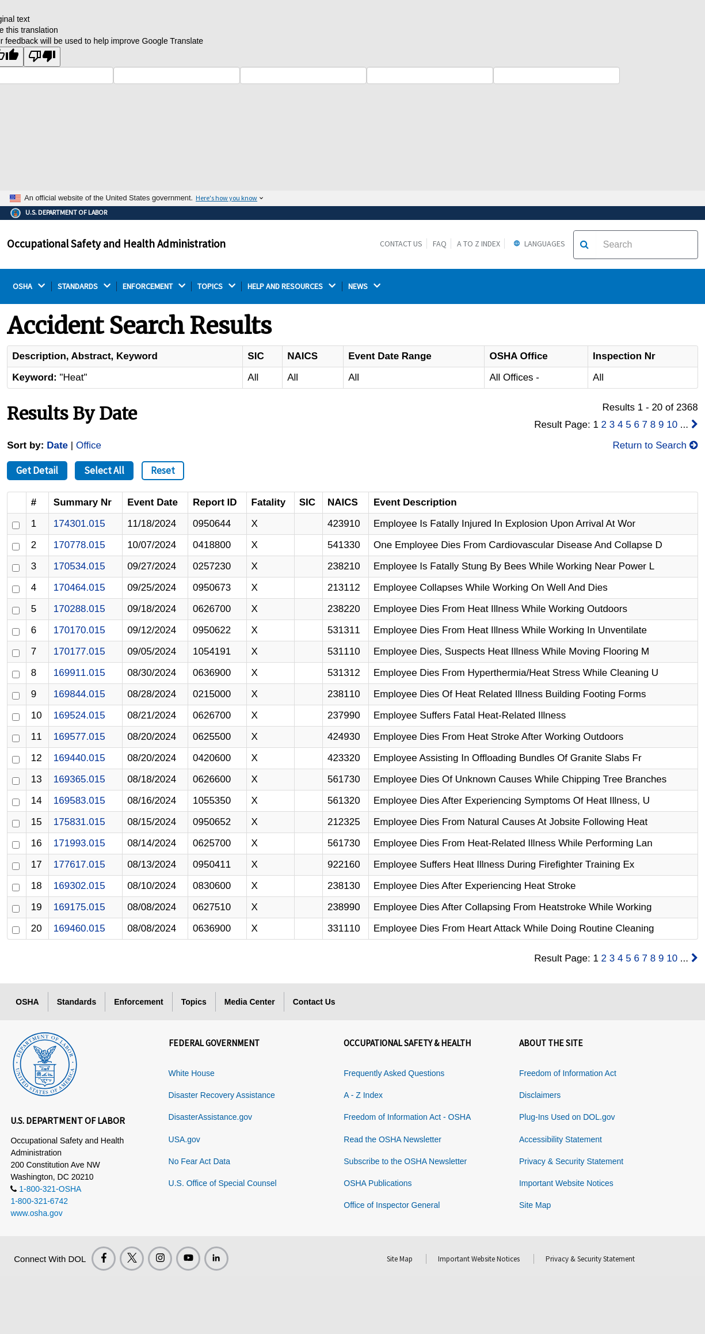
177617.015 (79, 864)
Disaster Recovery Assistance (222, 1095)
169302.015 (79, 885)
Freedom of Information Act (567, 1073)
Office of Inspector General (392, 1205)
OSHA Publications (377, 1183)
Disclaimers (540, 1095)
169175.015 (79, 907)
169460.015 (79, 928)
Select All (104, 470)
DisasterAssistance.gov (211, 1117)
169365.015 (79, 779)
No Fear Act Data (199, 1161)
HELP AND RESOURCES (291, 286)
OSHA (29, 286)
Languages (537, 243)
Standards (76, 1001)
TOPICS (216, 286)
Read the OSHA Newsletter (392, 1139)
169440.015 (79, 757)
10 (671, 424)
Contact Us (401, 243)
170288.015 (79, 608)
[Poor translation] (42, 57)
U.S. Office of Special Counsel (223, 1183)
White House (192, 1073)
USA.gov (184, 1139)
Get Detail (37, 470)
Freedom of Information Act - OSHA (407, 1117)
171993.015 (79, 843)
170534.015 (79, 566)
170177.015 (79, 651)
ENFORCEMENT (154, 286)
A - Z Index (363, 1095)
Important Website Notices (566, 1183)
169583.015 (79, 800)
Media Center (249, 1001)
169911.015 (79, 672)
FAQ (440, 243)
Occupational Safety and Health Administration (116, 243)
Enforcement (138, 1001)
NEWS (364, 286)
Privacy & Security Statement (571, 1161)
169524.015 (79, 715)
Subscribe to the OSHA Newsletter (405, 1161)
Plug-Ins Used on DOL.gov (567, 1117)
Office (88, 445)
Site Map (535, 1205)
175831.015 (79, 821)
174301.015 (79, 523)
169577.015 (79, 736)
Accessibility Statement (560, 1139)
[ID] (16, 525)
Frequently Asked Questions (394, 1073)
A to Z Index (478, 243)
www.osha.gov (36, 1213)
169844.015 (79, 694)
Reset (163, 470)
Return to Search (655, 445)
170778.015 (79, 544)
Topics (194, 1001)
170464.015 (79, 587)
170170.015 (79, 630)
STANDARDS (84, 286)
